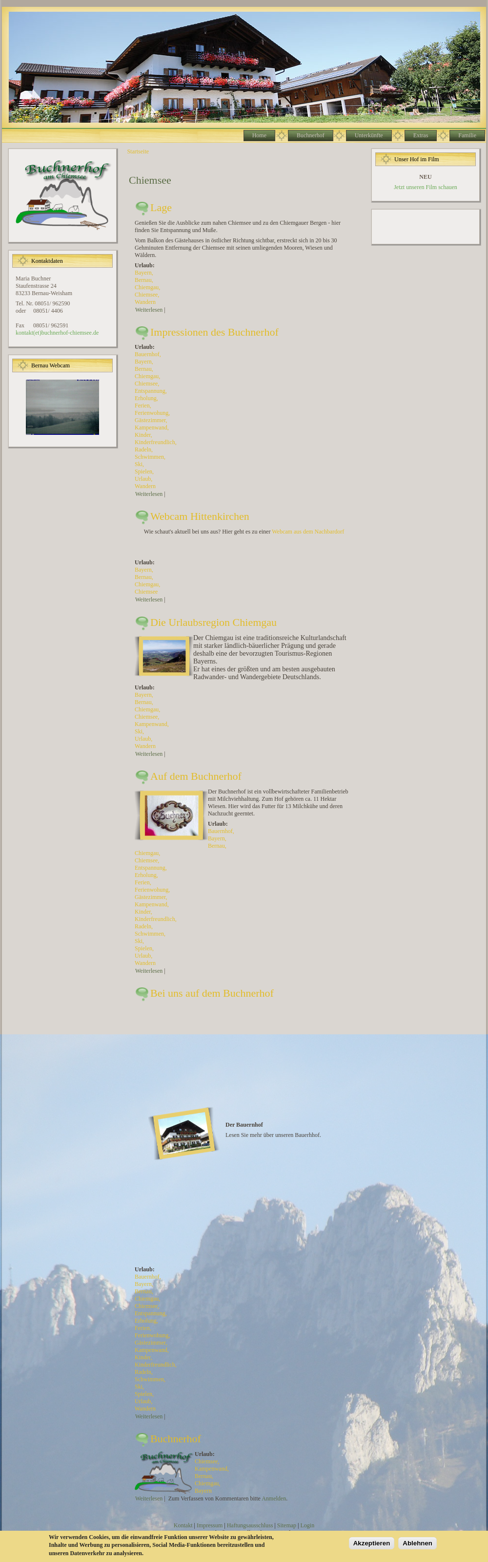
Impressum (210, 1525)
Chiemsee (146, 294)
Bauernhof (147, 354)
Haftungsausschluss (250, 1525)
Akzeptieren (371, 1543)
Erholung (146, 398)
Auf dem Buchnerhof (196, 776)
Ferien (142, 405)
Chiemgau (147, 287)
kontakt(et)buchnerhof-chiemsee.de (57, 332)
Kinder (143, 434)
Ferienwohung (151, 412)
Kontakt (183, 1525)
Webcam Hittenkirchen (199, 516)
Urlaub (143, 478)
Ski (138, 464)
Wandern (145, 302)
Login (307, 1525)
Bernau (143, 280)
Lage (161, 207)
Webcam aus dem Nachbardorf (308, 531)
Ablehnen (417, 1543)
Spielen (143, 471)
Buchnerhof (175, 1439)
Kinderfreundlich (155, 442)
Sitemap (286, 1525)
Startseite (138, 151)
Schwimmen (149, 456)
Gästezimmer (150, 420)
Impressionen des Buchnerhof (214, 332)
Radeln (143, 449)
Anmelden (274, 1498)
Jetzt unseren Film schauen (425, 187)
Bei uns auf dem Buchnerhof (212, 993)
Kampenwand (151, 427)
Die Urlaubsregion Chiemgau (213, 622)
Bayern (143, 272)
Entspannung (150, 390)
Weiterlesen (149, 309)
